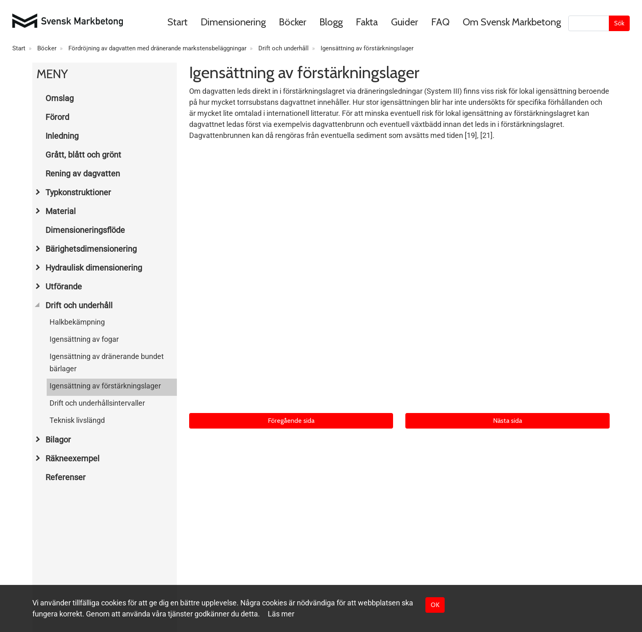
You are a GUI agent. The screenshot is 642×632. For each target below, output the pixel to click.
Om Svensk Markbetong (512, 22)
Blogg (331, 22)
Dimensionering (233, 22)
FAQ (440, 22)
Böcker (292, 22)
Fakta (367, 22)
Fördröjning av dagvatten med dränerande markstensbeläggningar (157, 48)
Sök (619, 23)
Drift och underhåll (283, 48)
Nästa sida (507, 420)
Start (177, 22)
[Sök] (588, 23)
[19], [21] (479, 135)
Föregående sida (291, 420)
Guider (404, 22)
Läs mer (281, 613)
